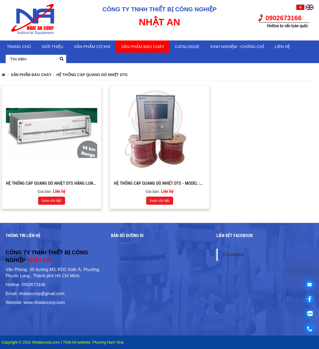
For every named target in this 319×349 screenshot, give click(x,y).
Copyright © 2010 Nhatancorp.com (31, 342)
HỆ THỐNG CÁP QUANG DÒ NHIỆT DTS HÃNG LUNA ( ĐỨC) (57, 183)
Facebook (233, 254)
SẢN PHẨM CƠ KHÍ (92, 46)
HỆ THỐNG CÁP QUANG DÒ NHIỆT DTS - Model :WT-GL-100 (166, 183)
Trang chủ (19, 46)
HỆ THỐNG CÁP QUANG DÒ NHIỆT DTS (91, 75)
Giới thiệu (52, 46)
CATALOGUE (187, 46)
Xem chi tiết (51, 201)
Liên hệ (282, 46)
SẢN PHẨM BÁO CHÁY (142, 46)
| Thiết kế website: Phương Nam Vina (92, 342)
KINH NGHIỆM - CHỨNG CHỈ (237, 46)
